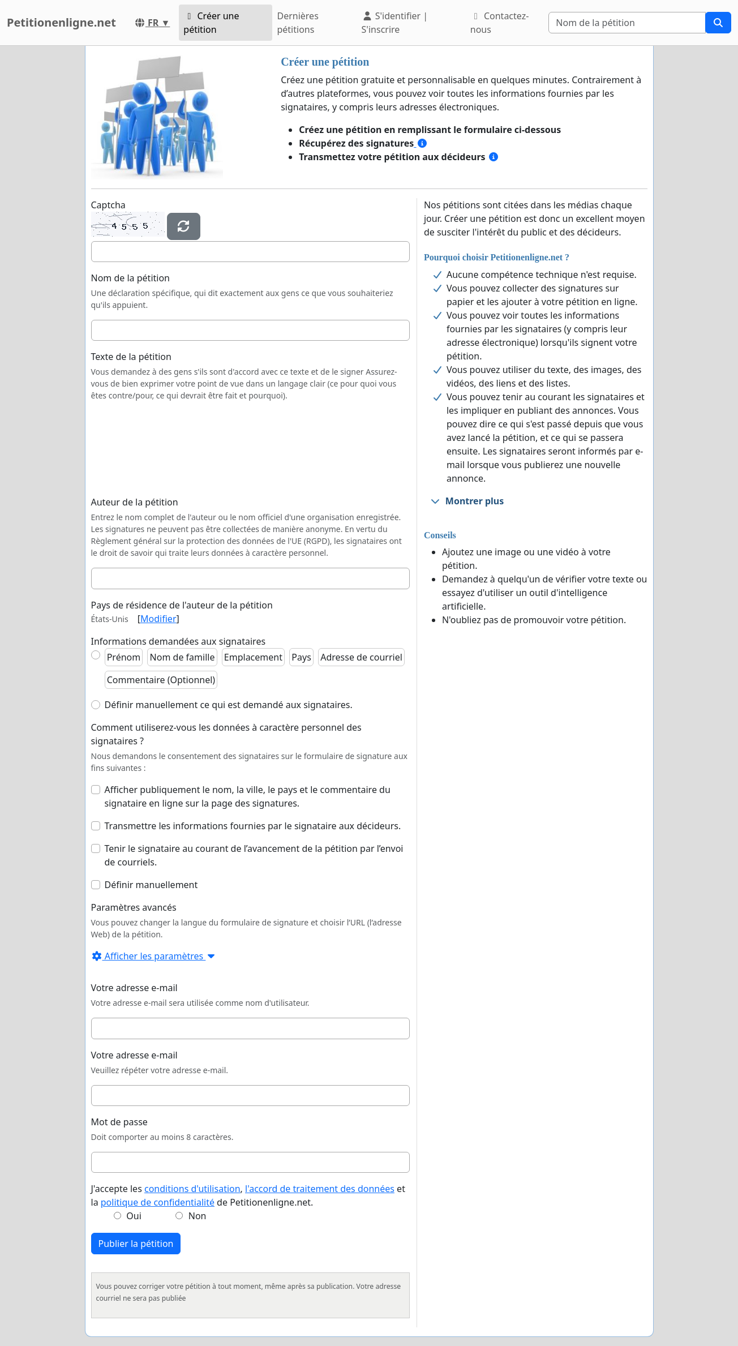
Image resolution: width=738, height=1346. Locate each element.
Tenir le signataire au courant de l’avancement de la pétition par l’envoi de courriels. (254, 855)
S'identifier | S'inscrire (395, 23)
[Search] (627, 22)
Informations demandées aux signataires (178, 641)
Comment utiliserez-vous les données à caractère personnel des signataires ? (226, 734)
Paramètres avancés (134, 907)
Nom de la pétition (130, 278)
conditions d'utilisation (192, 1188)
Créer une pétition (211, 23)
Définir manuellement (151, 884)
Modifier (158, 618)
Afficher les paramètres (154, 956)
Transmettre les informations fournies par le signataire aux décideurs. (253, 826)
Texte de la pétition (131, 356)
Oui (133, 1216)
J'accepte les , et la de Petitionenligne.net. (248, 1195)
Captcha (108, 205)
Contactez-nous (499, 23)
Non (197, 1216)
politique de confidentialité (157, 1202)
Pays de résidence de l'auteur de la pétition (182, 605)
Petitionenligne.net (61, 22)
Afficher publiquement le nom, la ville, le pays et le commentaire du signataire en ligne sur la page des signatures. (248, 796)
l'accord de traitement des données (319, 1188)
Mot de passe (119, 1122)
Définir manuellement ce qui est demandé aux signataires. (229, 704)
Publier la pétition (136, 1243)
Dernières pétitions (297, 23)
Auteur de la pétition (134, 502)
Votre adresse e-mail (134, 987)
